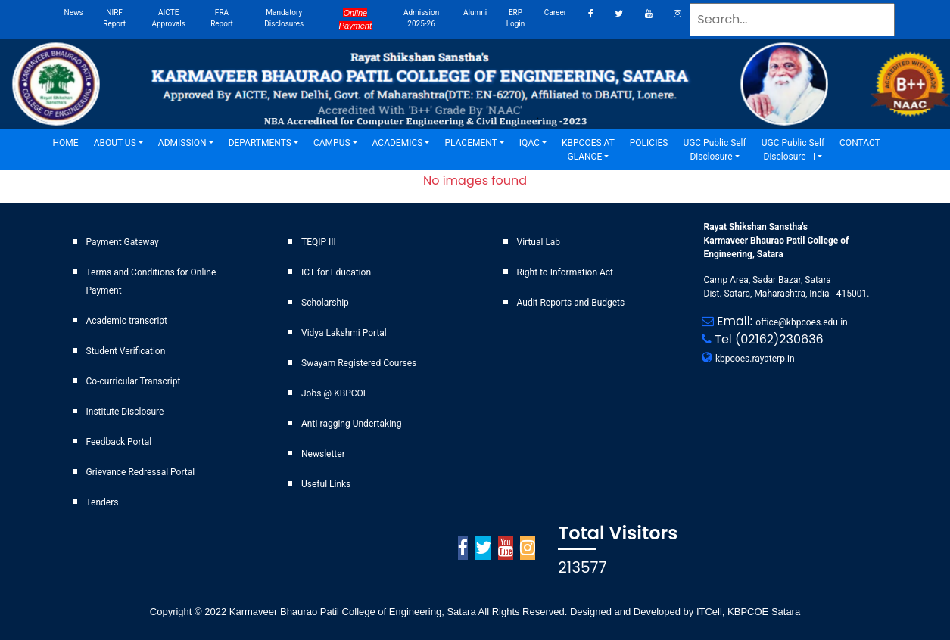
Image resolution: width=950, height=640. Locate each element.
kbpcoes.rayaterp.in (755, 358)
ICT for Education (336, 272)
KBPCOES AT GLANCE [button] (588, 150)
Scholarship (325, 302)
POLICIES (653, 141)
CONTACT (863, 141)
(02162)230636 (779, 339)
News (73, 12)
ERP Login (515, 18)
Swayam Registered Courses (358, 363)
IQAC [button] (529, 143)
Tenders (102, 502)
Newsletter (323, 454)
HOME (69, 141)
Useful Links (325, 484)
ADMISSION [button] (182, 143)
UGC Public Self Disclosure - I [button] (793, 150)
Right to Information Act (565, 272)
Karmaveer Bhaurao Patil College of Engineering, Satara (351, 611)
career (555, 12)
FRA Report (221, 18)
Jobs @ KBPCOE (335, 393)
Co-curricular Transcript (133, 381)
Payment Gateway (122, 242)
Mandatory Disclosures (284, 18)
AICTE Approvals (168, 18)
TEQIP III (318, 242)
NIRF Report (114, 18)
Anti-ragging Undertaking (351, 423)
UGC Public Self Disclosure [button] (714, 150)
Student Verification (126, 351)
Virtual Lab (539, 242)
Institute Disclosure (125, 411)
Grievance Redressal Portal (140, 472)
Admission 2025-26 (421, 18)
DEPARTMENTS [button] (260, 143)
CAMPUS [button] (331, 143)
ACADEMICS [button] (397, 143)
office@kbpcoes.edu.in (801, 322)
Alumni (475, 12)
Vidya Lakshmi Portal (344, 333)
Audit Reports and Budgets (571, 302)
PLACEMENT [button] (470, 143)
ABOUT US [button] (115, 143)
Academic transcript (127, 320)
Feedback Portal (119, 442)
